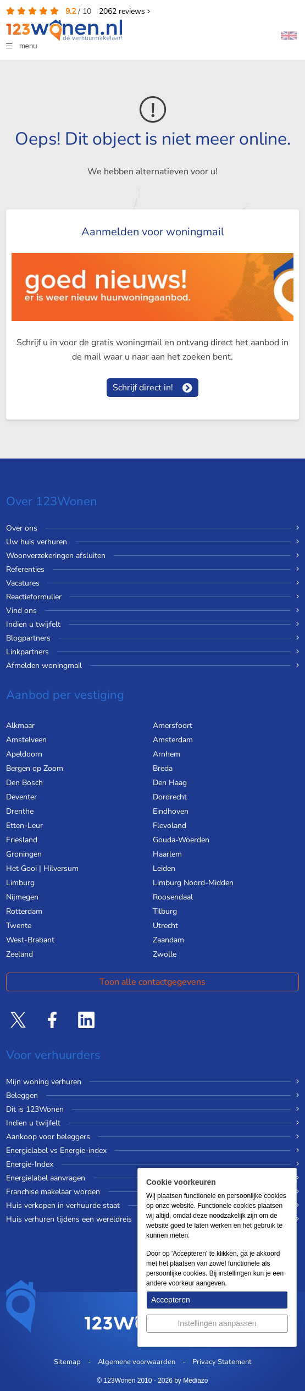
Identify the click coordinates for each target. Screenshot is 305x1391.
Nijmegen (22, 897)
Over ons (21, 528)
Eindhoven (170, 811)
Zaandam (168, 940)
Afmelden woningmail (44, 665)
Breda (163, 768)
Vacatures (23, 583)
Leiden (164, 868)
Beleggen (22, 1095)
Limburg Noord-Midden (193, 882)
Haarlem (167, 854)
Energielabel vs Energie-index (56, 1150)
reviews (124, 11)
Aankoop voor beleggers (48, 1136)
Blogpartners (28, 638)
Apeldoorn (24, 754)
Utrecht (165, 925)
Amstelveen (26, 740)
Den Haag (170, 782)
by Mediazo (191, 1380)
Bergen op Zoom (34, 768)
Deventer (21, 797)
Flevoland (169, 825)
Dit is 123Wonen (35, 1109)
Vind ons (21, 610)
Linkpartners (27, 652)
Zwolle (164, 954)
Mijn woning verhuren (43, 1082)
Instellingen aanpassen (217, 1323)
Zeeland (19, 954)
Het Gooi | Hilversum (42, 868)
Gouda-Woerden (181, 840)
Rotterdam (24, 911)
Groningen (24, 854)
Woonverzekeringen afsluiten (56, 555)
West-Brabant (30, 940)
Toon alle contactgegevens (152, 982)
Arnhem (166, 754)
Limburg (20, 882)
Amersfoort (172, 725)
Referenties (25, 569)
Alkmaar (20, 725)
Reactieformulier (34, 597)
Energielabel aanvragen (45, 1178)
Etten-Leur (24, 825)
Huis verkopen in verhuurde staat (63, 1205)
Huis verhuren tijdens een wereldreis (69, 1219)
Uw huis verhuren (36, 542)
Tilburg (165, 911)
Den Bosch (24, 782)
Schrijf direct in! (143, 388)
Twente (18, 925)
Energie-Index (29, 1164)
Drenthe (20, 811)
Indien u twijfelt (33, 624)
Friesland (21, 840)
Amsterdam (173, 740)
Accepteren (170, 1299)
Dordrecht (170, 797)
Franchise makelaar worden (53, 1191)
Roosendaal (173, 897)
